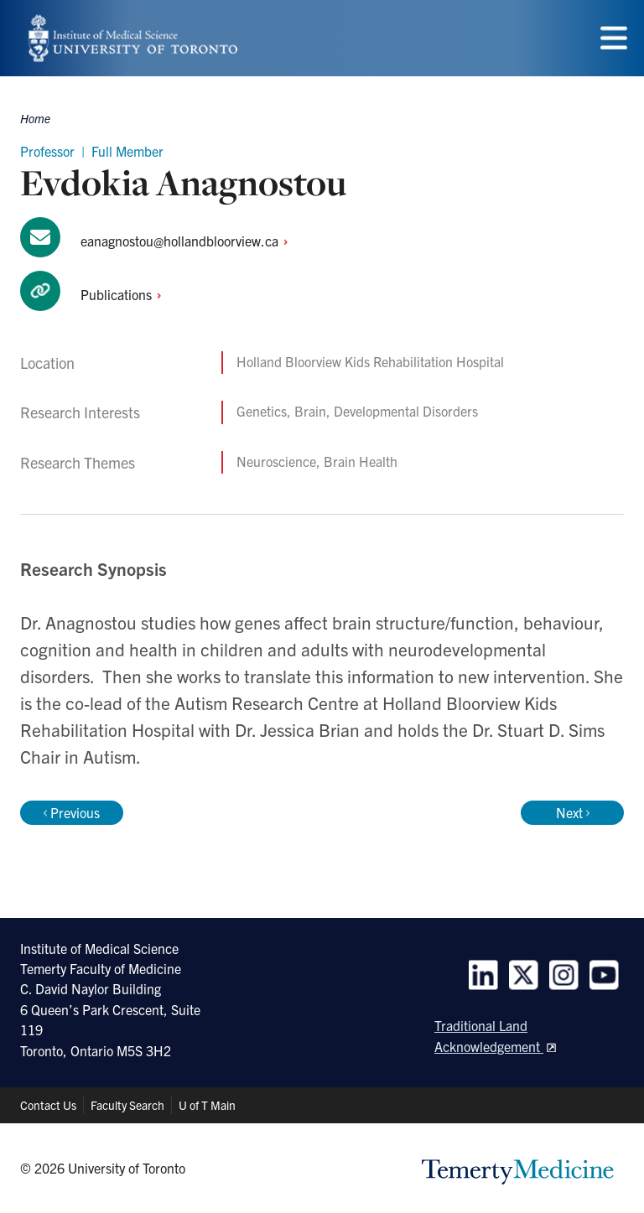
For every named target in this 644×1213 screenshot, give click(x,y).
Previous (72, 812)
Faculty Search (127, 1104)
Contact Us (48, 1104)
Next (572, 812)
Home (35, 118)
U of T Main (207, 1104)
